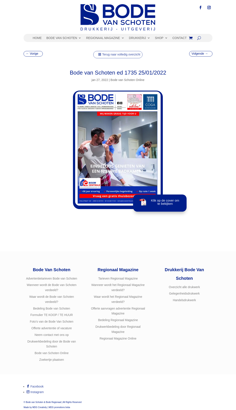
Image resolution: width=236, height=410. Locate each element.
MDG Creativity (39, 407)
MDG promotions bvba (59, 407)
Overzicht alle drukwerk (184, 287)
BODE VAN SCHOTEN (61, 38)
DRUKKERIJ (137, 38)
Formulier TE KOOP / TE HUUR (51, 315)
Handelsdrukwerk (184, 300)
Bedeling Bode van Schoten (51, 308)
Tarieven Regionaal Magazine (118, 278)
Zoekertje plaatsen (51, 359)
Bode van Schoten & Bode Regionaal (43, 402)
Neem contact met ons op (51, 335)
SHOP (159, 38)
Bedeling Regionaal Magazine (118, 320)
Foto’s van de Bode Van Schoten (51, 321)
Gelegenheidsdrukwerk (184, 293)
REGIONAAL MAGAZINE (103, 38)
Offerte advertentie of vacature (51, 328)
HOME (37, 38)
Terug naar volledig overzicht (121, 54)
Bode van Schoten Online (127, 80)
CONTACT (179, 38)
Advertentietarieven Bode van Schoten (51, 278)
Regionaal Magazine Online (117, 338)
